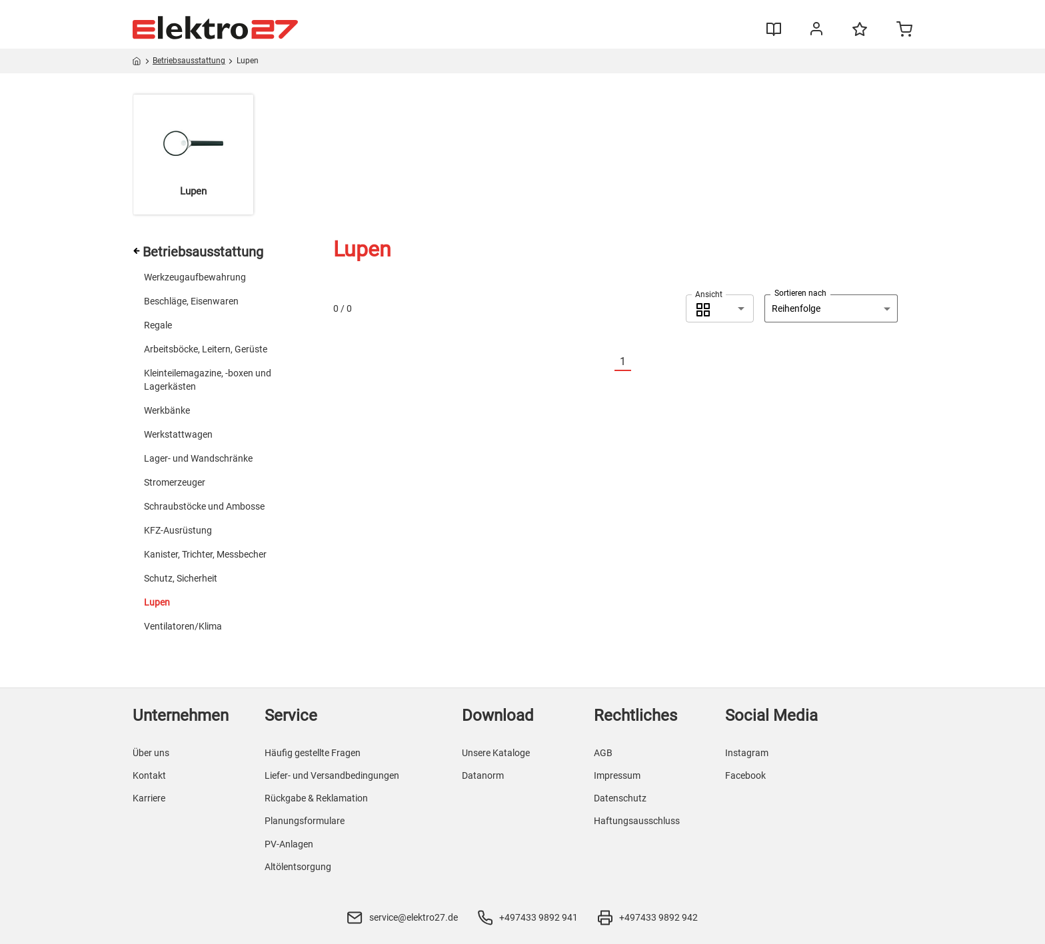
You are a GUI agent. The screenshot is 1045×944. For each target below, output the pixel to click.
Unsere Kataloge (496, 752)
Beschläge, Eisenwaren (191, 301)
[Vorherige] (606, 362)
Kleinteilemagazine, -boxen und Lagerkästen (207, 380)
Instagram (746, 752)
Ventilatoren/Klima (183, 626)
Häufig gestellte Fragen (313, 752)
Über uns (151, 752)
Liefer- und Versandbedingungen (332, 775)
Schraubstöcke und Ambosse (204, 506)
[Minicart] (904, 30)
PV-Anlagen (289, 844)
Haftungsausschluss (637, 820)
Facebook (745, 775)
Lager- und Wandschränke (198, 458)
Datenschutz (620, 798)
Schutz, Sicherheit (180, 578)
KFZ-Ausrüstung (178, 530)
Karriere (149, 798)
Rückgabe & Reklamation (316, 798)
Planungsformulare (305, 820)
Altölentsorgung (298, 866)
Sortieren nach (800, 293)
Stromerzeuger (174, 482)
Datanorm (483, 775)
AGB (603, 752)
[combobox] (720, 308)
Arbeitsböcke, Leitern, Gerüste (205, 349)
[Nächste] (639, 362)
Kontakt (149, 775)
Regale (158, 325)
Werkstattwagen (178, 434)
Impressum (617, 775)
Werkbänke (167, 410)
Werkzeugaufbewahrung (195, 277)
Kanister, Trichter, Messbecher (205, 554)
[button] (720, 308)
